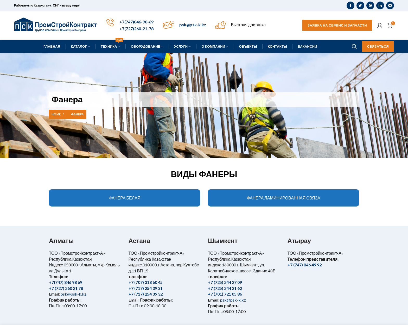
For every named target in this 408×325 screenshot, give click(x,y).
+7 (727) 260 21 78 (66, 288)
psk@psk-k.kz (192, 24)
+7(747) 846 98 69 (65, 282)
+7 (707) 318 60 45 (146, 282)
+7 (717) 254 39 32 (146, 293)
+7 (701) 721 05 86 (225, 293)
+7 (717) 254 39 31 (146, 288)
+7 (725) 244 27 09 (225, 282)
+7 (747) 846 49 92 (305, 264)
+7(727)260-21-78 (136, 28)
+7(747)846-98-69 (136, 21)
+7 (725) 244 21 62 (225, 288)
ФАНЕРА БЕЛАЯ (125, 197)
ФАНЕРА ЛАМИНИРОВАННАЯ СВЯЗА (283, 197)
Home (56, 114)
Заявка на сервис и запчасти (337, 25)
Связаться (378, 46)
